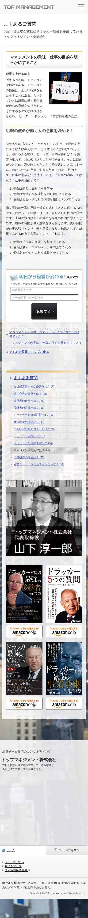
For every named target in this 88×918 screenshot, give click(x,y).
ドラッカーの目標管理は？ (33, 443)
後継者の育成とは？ (29, 407)
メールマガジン (14, 862)
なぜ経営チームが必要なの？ (34, 386)
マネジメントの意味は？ (32, 450)
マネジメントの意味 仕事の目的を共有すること (45, 343)
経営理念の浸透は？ (29, 422)
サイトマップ (13, 866)
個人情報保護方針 (17, 870)
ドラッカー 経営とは (29, 436)
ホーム (11, 850)
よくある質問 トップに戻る (29, 352)
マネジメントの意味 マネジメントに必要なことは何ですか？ (44, 334)
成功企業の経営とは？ (30, 393)
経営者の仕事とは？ (29, 400)
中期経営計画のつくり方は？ (34, 429)
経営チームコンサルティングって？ (39, 464)
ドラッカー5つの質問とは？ (34, 414)
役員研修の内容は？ (29, 457)
